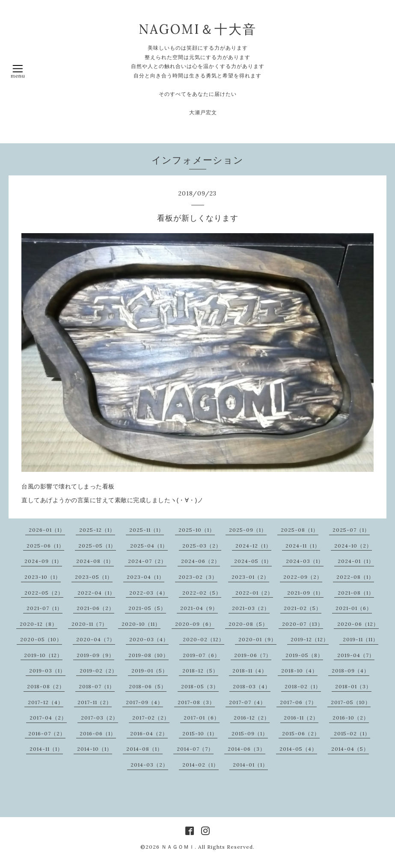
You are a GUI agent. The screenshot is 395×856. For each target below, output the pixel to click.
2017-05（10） (351, 702)
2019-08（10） (148, 655)
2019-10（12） (43, 655)
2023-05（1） (94, 577)
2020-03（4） (149, 639)
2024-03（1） (305, 561)
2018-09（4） (350, 670)
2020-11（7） (89, 624)
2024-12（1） (253, 545)
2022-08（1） (355, 577)
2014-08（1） (144, 749)
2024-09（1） (43, 561)
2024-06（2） (200, 561)
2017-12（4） (45, 702)
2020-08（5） (248, 624)
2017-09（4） (144, 702)
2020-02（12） (203, 639)
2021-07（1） (44, 608)
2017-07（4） (247, 702)
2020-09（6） (194, 624)
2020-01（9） (257, 639)
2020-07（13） (302, 624)
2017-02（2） (150, 717)
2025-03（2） (201, 545)
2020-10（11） (141, 624)
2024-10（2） (353, 545)
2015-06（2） (301, 733)
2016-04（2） (149, 733)
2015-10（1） (199, 733)
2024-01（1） (356, 561)
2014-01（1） (250, 764)
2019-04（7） (355, 655)
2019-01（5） (149, 670)
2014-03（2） (149, 764)
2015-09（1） (250, 733)
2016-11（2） (301, 717)
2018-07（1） (97, 686)
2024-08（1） (95, 561)
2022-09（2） (302, 577)
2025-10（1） (196, 530)
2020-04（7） (95, 639)
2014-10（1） (94, 749)
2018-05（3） (200, 686)
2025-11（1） (146, 530)
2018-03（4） (251, 686)
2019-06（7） (252, 655)
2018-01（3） (353, 686)
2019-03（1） (47, 670)
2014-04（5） (350, 749)
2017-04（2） (48, 717)
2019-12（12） (310, 639)
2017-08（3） (196, 702)
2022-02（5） (201, 592)
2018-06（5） (147, 686)
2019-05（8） (304, 655)
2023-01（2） (250, 577)
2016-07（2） (46, 733)
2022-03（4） (148, 592)
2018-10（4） (299, 670)
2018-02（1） (303, 686)
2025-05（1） (97, 545)
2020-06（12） (358, 624)
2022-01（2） (254, 592)
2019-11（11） (360, 639)
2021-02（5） (302, 608)
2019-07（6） (201, 655)
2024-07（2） (147, 561)
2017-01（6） (202, 717)
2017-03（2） (99, 717)
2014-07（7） (195, 749)
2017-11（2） (94, 702)
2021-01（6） (354, 608)
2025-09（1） (248, 530)
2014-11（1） (46, 749)
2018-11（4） (249, 670)
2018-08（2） (46, 686)
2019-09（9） (95, 655)
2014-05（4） (298, 749)
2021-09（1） (305, 592)
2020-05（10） (41, 639)
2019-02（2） (98, 670)
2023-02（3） (197, 577)
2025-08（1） (299, 530)
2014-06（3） (246, 749)
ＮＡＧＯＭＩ (178, 847)
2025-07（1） (351, 530)
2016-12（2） (252, 717)
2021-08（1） (356, 592)
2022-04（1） (96, 592)
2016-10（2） (351, 717)
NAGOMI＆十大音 (198, 29)
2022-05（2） (43, 592)
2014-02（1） (200, 764)
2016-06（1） (98, 733)
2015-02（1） (352, 733)
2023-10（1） (42, 577)
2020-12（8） (38, 624)
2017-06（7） (298, 702)
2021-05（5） (147, 608)
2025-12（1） (97, 530)
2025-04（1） (149, 545)
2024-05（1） (253, 561)
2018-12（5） (200, 670)
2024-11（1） (302, 545)
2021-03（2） (251, 608)
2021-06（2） (95, 608)
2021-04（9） (199, 608)
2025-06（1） (45, 545)
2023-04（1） (145, 577)
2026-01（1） (47, 530)
